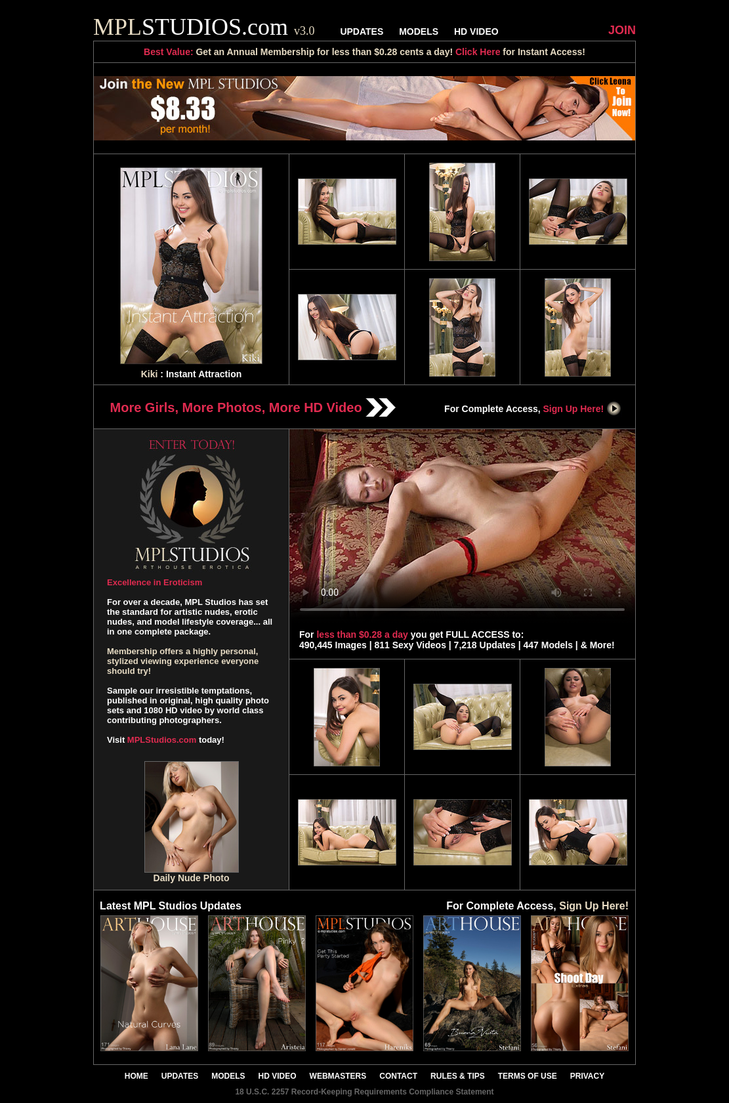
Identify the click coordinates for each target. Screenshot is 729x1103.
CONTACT (398, 1076)
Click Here (477, 52)
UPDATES (361, 31)
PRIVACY (587, 1076)
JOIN (622, 30)
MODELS (418, 31)
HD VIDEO (476, 31)
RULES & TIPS (457, 1076)
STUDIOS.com (204, 27)
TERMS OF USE (527, 1076)
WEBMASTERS (338, 1076)
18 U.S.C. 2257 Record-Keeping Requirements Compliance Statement (364, 1091)
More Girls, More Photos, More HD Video (253, 407)
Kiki (149, 374)
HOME (136, 1076)
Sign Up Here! (582, 409)
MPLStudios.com (161, 740)
